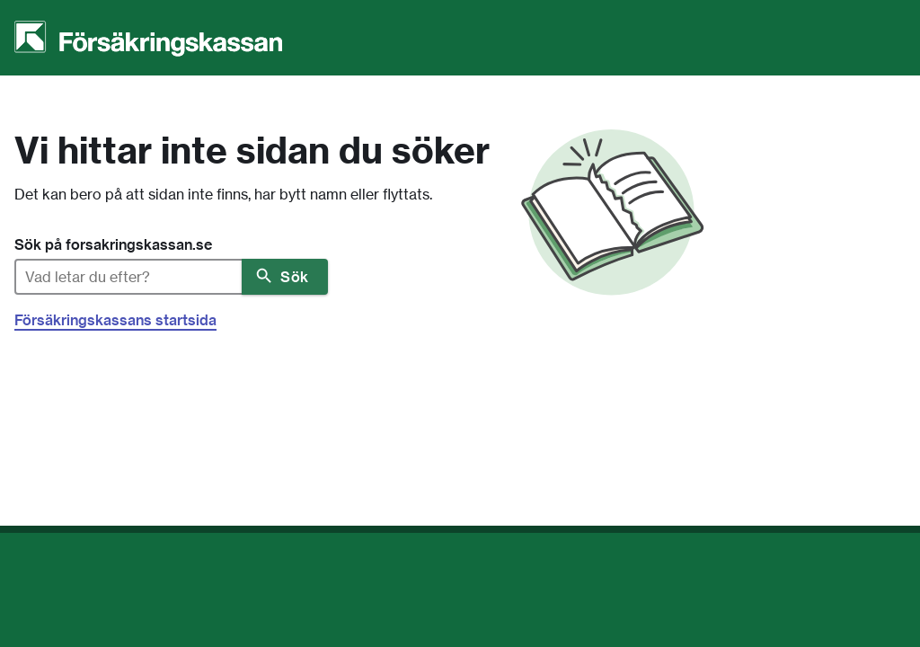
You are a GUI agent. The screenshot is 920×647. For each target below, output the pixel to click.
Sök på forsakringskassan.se (113, 244)
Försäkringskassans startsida (115, 320)
